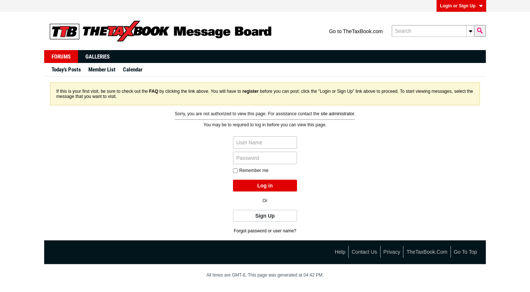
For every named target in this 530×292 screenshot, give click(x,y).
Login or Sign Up (461, 5)
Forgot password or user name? (265, 230)
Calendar (132, 69)
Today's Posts (66, 69)
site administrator (337, 113)
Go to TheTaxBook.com (356, 31)
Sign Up (265, 216)
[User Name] (265, 142)
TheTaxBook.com (426, 252)
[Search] (433, 31)
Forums (61, 56)
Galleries (97, 56)
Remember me (250, 170)
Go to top (465, 252)
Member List (102, 69)
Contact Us (364, 252)
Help (340, 252)
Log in (265, 186)
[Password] (265, 158)
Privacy (392, 252)
